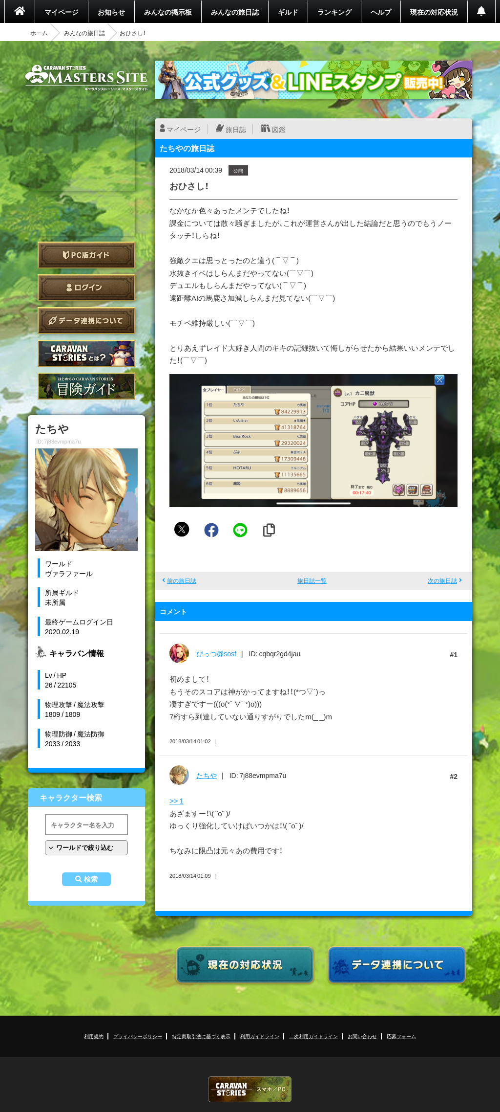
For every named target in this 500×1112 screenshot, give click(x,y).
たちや (206, 775)
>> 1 (176, 800)
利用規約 (94, 1036)
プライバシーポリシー (137, 1036)
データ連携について (86, 320)
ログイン (86, 287)
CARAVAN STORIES (250, 1089)
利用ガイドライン (259, 1036)
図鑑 (279, 129)
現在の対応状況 (434, 12)
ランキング (334, 12)
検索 (91, 879)
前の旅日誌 (181, 580)
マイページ (61, 12)
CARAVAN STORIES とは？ (86, 353)
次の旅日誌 (442, 580)
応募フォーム (401, 1036)
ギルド (288, 12)
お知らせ (111, 12)
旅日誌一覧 (312, 580)
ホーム (39, 32)
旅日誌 (236, 129)
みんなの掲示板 (168, 12)
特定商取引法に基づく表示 (201, 1036)
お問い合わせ (362, 1036)
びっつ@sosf (216, 653)
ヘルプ (381, 12)
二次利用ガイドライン (313, 1036)
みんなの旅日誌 (235, 12)
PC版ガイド (86, 255)
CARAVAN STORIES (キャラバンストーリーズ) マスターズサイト (86, 78)
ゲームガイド (86, 386)
